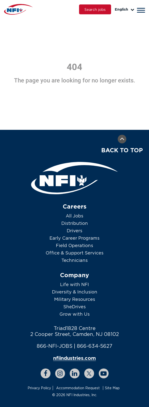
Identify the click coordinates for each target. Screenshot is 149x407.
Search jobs (95, 9)
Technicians (74, 260)
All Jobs (74, 215)
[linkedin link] (75, 373)
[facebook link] (45, 373)
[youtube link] (104, 373)
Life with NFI (74, 284)
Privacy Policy (39, 388)
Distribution (74, 223)
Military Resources (74, 299)
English (124, 9)
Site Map (112, 388)
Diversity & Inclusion (74, 292)
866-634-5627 (94, 346)
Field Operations (74, 245)
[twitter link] (89, 373)
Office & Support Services (74, 253)
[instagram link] (60, 373)
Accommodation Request (78, 388)
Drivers (74, 230)
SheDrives (74, 306)
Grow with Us (74, 314)
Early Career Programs (74, 238)
